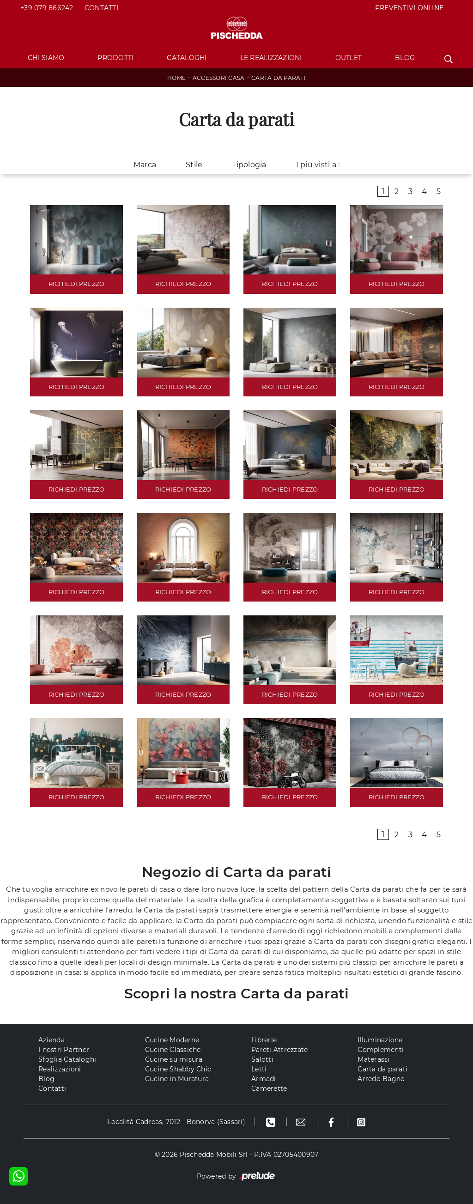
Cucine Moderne (172, 1040)
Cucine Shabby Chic (178, 1069)
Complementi (381, 1050)
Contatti (101, 8)
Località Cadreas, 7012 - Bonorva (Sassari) (176, 1122)
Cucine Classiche (173, 1050)
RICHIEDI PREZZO (77, 283)
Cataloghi (186, 58)
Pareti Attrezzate (279, 1050)
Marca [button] (144, 164)
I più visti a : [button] (318, 164)
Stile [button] (194, 164)
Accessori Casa (219, 77)
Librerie (264, 1040)
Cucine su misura (174, 1059)
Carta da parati (278, 77)
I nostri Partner (63, 1050)
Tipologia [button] (249, 164)
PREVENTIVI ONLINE (409, 8)
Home (176, 77)
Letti (259, 1069)
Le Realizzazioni (271, 58)
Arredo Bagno (381, 1079)
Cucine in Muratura (177, 1079)
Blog (405, 58)
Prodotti (115, 58)
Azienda (51, 1040)
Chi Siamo (46, 58)
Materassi (373, 1059)
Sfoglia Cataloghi (67, 1059)
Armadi (263, 1079)
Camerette (269, 1088)
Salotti (262, 1059)
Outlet (348, 58)
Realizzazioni (59, 1069)
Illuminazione (380, 1040)
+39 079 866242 (46, 8)
